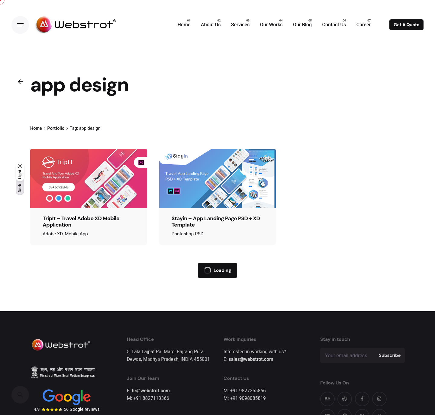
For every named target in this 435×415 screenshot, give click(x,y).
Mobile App (76, 234)
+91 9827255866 (248, 391)
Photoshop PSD (188, 234)
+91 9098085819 (248, 398)
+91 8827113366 (151, 398)
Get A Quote (406, 25)
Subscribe (390, 355)
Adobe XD (53, 234)
